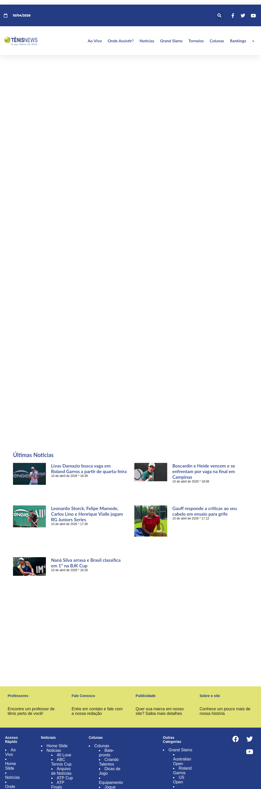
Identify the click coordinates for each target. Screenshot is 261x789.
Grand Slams (171, 40)
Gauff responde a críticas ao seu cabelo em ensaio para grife (204, 511)
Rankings (238, 40)
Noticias (146, 40)
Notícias (12, 777)
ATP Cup (65, 778)
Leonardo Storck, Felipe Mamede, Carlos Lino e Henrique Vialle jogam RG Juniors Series (87, 513)
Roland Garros (182, 770)
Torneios (196, 40)
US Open (178, 779)
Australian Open (182, 761)
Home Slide (10, 765)
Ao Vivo (95, 40)
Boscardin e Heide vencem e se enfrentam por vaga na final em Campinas (203, 471)
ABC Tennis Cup (61, 761)
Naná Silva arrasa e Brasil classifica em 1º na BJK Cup (86, 562)
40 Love (64, 755)
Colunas (217, 40)
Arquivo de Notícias (61, 771)
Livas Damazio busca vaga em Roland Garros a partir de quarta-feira (89, 468)
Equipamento (111, 782)
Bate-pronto (106, 752)
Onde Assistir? (121, 40)
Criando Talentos (109, 761)
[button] (220, 15)
